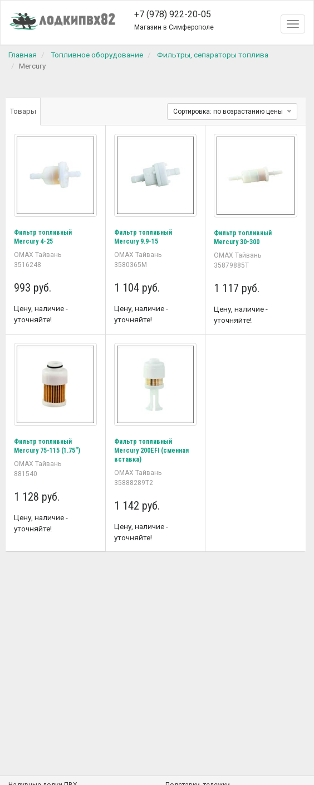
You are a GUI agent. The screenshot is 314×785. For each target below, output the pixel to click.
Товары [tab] (23, 111)
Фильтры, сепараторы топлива (212, 54)
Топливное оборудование (97, 54)
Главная (22, 54)
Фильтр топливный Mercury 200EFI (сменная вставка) (151, 450)
